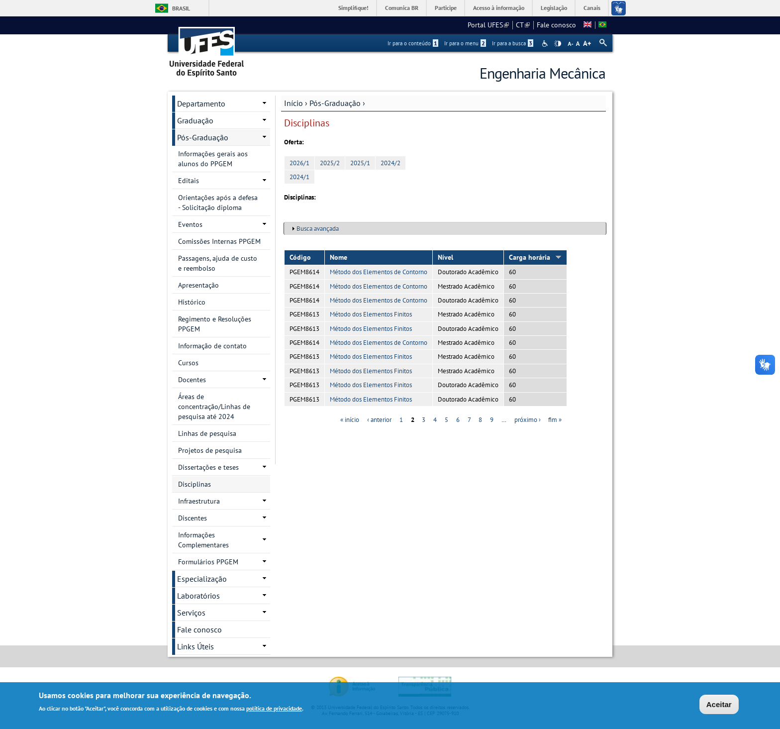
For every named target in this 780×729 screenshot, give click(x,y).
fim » (555, 420)
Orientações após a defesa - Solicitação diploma (218, 202)
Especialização (202, 579)
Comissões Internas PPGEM (219, 241)
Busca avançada (317, 228)
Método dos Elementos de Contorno (378, 272)
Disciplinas (194, 484)
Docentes (192, 379)
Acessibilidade (546, 43)
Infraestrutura (199, 501)
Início (293, 103)
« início (349, 420)
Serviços (191, 613)
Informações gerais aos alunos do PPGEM (213, 158)
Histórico (191, 302)
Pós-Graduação (335, 103)
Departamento (201, 103)
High (557, 43)
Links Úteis (195, 646)
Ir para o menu (465, 43)
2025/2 (330, 163)
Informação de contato (212, 345)
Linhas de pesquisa (207, 433)
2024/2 (390, 163)
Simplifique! (353, 7)
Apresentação (198, 285)
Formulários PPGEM (208, 561)
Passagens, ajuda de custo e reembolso (217, 263)
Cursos (188, 362)
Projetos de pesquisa (210, 450)
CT (523, 24)
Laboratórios (198, 596)
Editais (188, 180)
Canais (592, 7)
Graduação (195, 120)
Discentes (192, 518)
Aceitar (719, 705)
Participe (446, 7)
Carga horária (535, 257)
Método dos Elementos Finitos (371, 314)
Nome (338, 257)
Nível (445, 257)
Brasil (181, 8)
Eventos (190, 224)
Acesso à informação (498, 7)
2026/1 (299, 163)
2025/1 (360, 163)
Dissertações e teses (208, 467)
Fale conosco (556, 24)
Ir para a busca (512, 43)
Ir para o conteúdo (413, 43)
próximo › (527, 420)
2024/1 (299, 177)
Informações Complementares (203, 539)
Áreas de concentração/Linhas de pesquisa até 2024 (214, 406)
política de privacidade (274, 709)
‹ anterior (379, 420)
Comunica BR (401, 7)
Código (300, 257)
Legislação (554, 7)
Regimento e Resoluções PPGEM (214, 323)
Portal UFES (488, 24)
